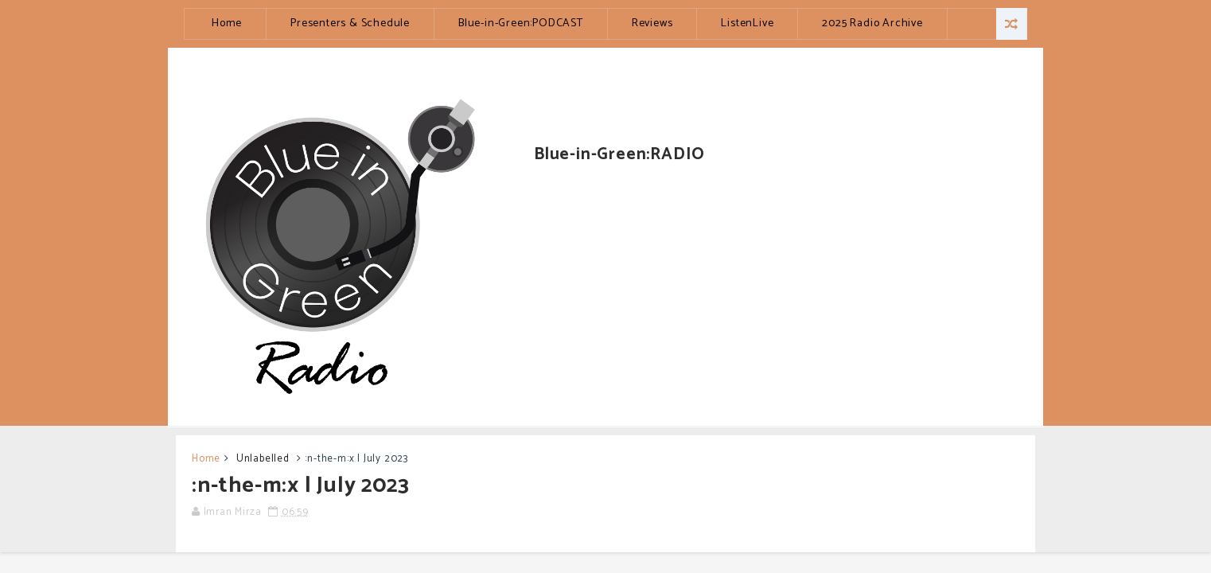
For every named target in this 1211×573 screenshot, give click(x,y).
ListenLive (747, 23)
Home (227, 23)
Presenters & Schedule (350, 23)
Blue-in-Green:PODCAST (520, 23)
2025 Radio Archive (872, 23)
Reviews (652, 23)
